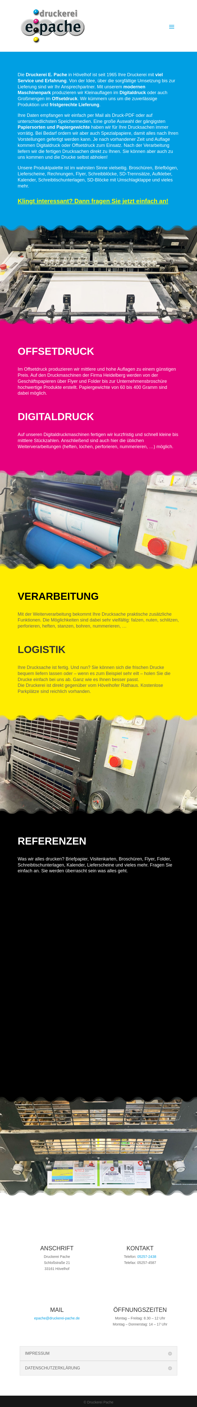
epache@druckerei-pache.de (57, 1318)
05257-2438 (146, 1257)
